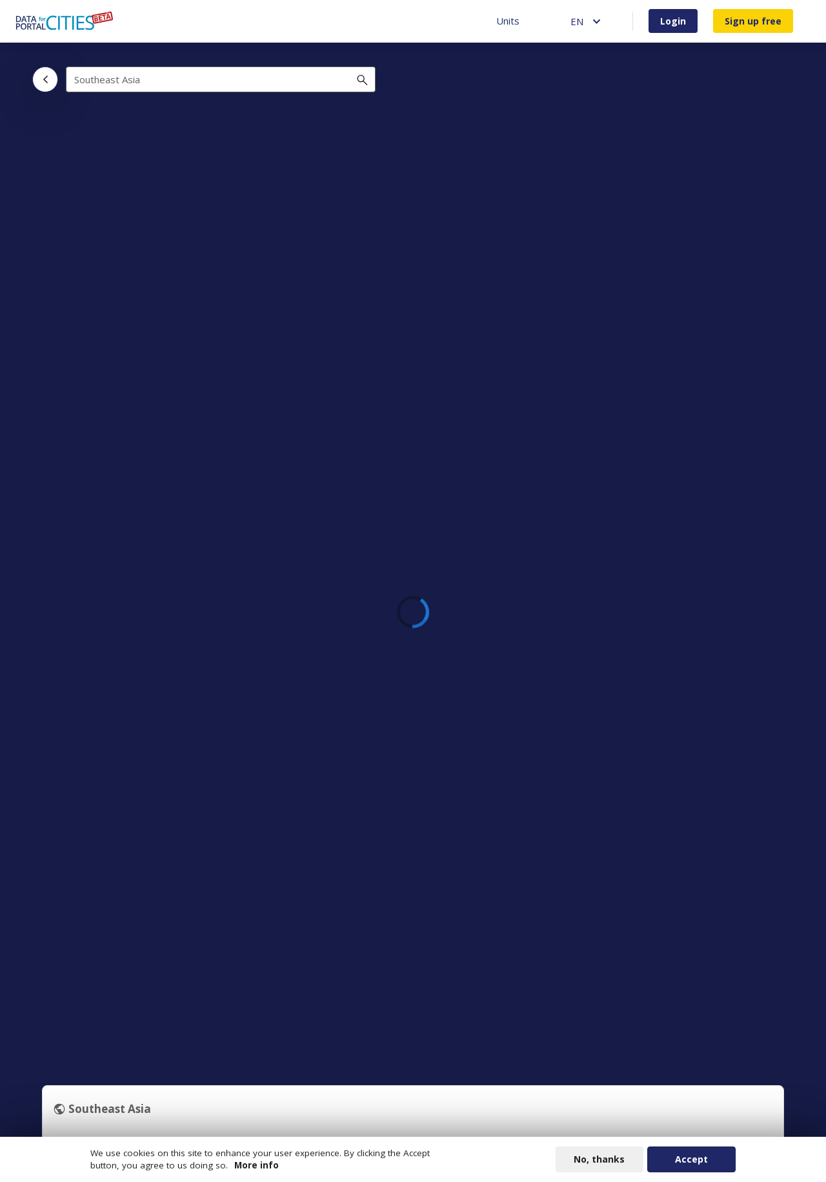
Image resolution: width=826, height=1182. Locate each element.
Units (507, 20)
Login (673, 21)
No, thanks (599, 1161)
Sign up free (753, 21)
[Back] (45, 79)
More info (256, 1167)
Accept (691, 1161)
